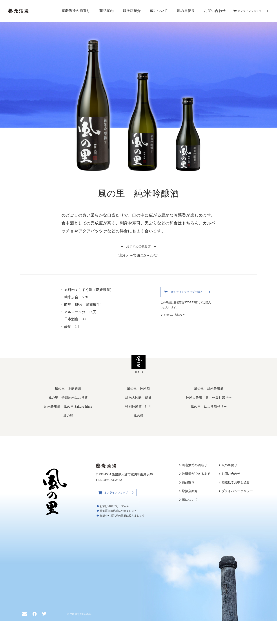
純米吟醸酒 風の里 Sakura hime (68, 406)
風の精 (139, 415)
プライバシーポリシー (237, 491)
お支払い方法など (174, 314)
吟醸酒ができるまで (196, 473)
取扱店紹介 (132, 11)
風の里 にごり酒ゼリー (209, 406)
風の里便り (186, 11)
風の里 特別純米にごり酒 (68, 397)
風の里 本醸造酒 (68, 388)
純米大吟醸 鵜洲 (138, 397)
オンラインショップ (249, 11)
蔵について (159, 11)
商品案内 (106, 11)
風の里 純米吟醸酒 (209, 388)
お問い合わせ (215, 11)
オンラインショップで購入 (187, 291)
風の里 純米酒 (138, 388)
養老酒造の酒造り (76, 11)
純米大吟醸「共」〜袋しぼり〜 (209, 397)
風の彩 (68, 415)
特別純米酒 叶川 (138, 406)
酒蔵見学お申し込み (236, 482)
